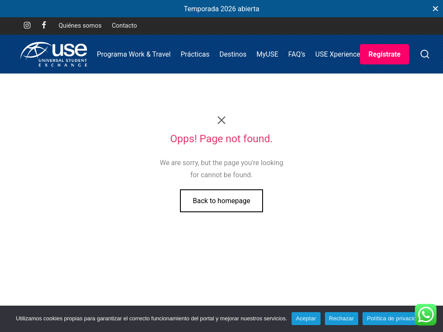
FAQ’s (296, 54)
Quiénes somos (79, 25)
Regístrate (385, 54)
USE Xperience (337, 54)
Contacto (124, 25)
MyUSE (268, 54)
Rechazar (341, 318)
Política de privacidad (395, 318)
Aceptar (306, 318)
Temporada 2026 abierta (222, 9)
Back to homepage (221, 201)
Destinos (233, 54)
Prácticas (194, 54)
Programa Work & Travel (134, 54)
